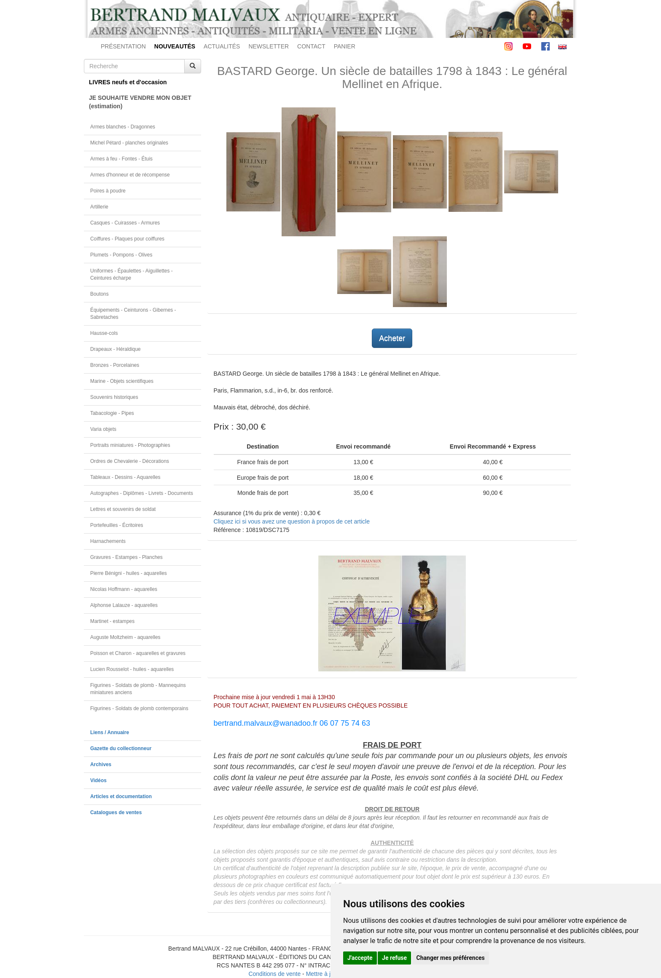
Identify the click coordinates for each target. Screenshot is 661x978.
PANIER (344, 46)
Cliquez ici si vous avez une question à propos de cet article (292, 521)
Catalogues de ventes (116, 812)
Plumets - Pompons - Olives (121, 255)
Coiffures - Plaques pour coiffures (127, 239)
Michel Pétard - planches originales (129, 143)
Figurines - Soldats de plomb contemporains (139, 708)
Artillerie (99, 207)
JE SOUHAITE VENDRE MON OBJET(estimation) (140, 102)
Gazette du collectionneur (120, 748)
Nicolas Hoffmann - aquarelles (123, 589)
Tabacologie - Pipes (112, 413)
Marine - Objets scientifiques (121, 381)
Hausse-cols (104, 333)
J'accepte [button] (360, 957)
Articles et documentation (121, 796)
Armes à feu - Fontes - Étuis (121, 159)
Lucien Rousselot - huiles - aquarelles (132, 669)
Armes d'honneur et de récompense (130, 175)
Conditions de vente (274, 973)
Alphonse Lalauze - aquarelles (124, 605)
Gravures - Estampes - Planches (126, 557)
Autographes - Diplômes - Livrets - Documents (141, 493)
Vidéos (98, 780)
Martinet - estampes (112, 621)
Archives (100, 764)
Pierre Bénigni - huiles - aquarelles (128, 573)
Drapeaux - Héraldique (115, 349)
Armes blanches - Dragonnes (122, 127)
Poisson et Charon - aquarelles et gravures (137, 653)
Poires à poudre (108, 191)
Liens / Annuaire (109, 732)
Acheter (392, 338)
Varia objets (103, 429)
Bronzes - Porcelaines (114, 365)
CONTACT (311, 46)
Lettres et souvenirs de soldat (123, 509)
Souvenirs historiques (114, 397)
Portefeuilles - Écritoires (116, 525)
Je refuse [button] (394, 957)
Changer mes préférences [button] (450, 957)
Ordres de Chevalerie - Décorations (129, 461)
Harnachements (108, 541)
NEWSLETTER (268, 46)
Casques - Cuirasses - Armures (125, 223)
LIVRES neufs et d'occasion (128, 82)
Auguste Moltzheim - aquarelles (125, 637)
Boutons (99, 294)
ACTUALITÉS (222, 46)
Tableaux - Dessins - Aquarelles (125, 477)
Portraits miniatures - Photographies (130, 445)
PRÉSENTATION (123, 46)
